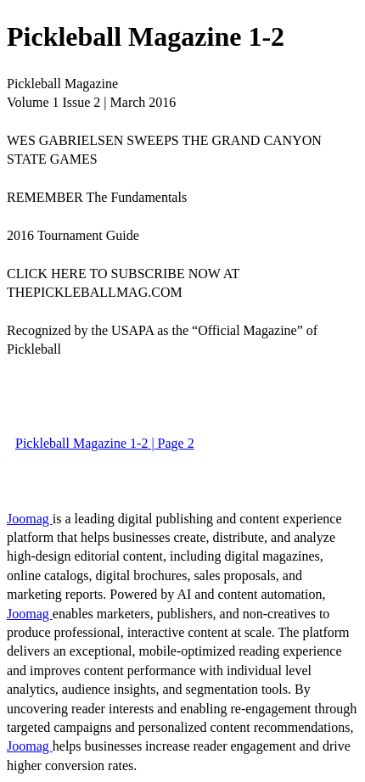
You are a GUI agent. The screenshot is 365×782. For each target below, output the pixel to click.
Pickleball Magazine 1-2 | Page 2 (104, 443)
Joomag (30, 518)
